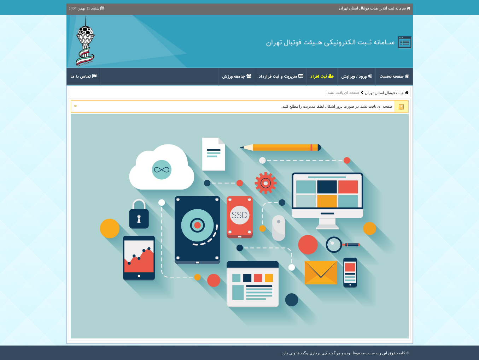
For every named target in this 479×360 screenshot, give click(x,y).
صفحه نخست (394, 76)
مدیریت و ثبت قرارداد (281, 76)
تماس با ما (83, 76)
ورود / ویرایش (356, 76)
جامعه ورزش (236, 76)
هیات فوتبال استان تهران (384, 93)
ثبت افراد (322, 76)
